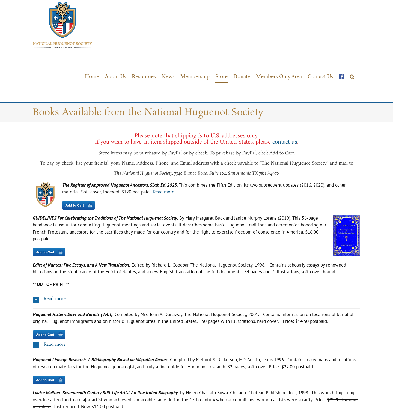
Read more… (165, 191)
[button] (352, 76)
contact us (284, 141)
